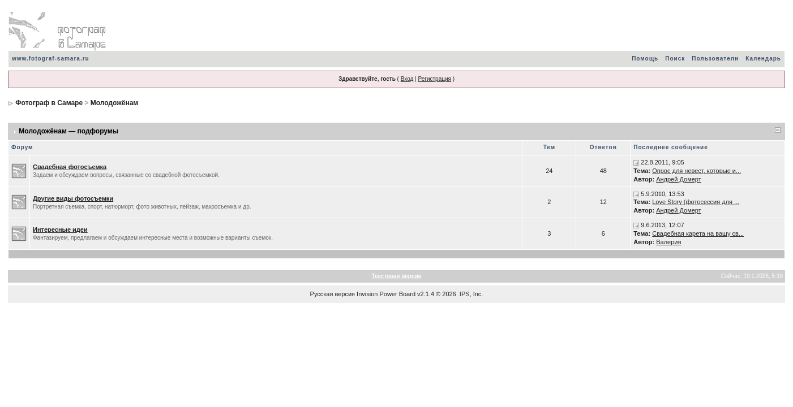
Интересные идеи (60, 229)
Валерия (668, 242)
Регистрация (434, 79)
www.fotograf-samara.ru (50, 58)
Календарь (763, 58)
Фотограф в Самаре (49, 103)
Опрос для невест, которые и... (696, 170)
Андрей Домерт (678, 179)
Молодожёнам (114, 103)
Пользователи (715, 58)
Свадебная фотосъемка (69, 166)
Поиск (675, 58)
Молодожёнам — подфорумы (68, 131)
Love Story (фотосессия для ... (695, 201)
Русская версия (332, 294)
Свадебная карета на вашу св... (698, 233)
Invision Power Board (386, 294)
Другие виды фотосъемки (73, 198)
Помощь (645, 58)
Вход (407, 79)
